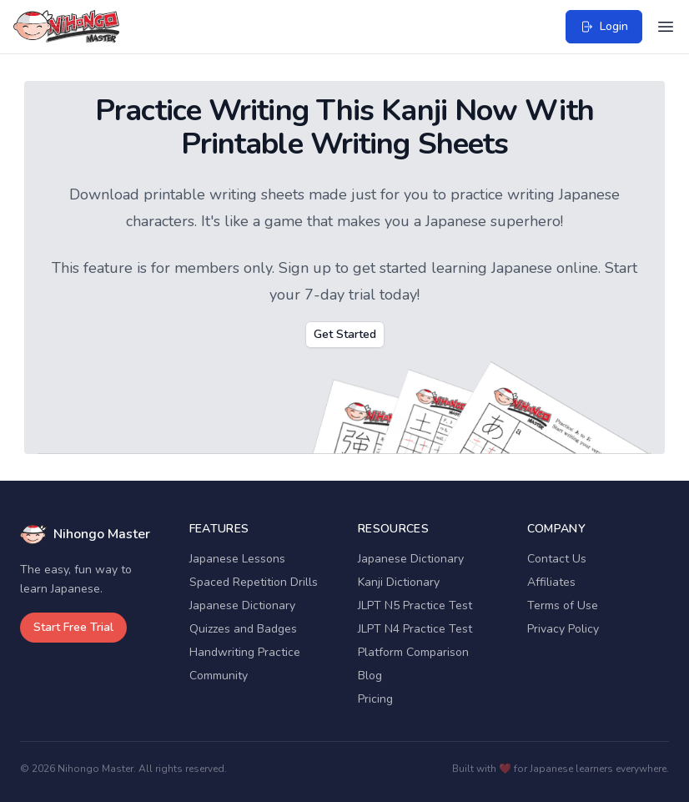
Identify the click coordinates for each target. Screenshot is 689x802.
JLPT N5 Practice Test (415, 605)
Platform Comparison (413, 652)
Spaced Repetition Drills (253, 582)
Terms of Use (562, 605)
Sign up (305, 268)
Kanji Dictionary (399, 582)
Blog (370, 675)
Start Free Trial (73, 627)
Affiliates (551, 582)
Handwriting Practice (244, 652)
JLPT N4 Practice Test (415, 629)
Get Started (345, 334)
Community (218, 675)
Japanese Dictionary (242, 605)
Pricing (375, 699)
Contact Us (556, 559)
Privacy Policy (563, 629)
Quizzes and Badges (243, 629)
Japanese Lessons (237, 559)
